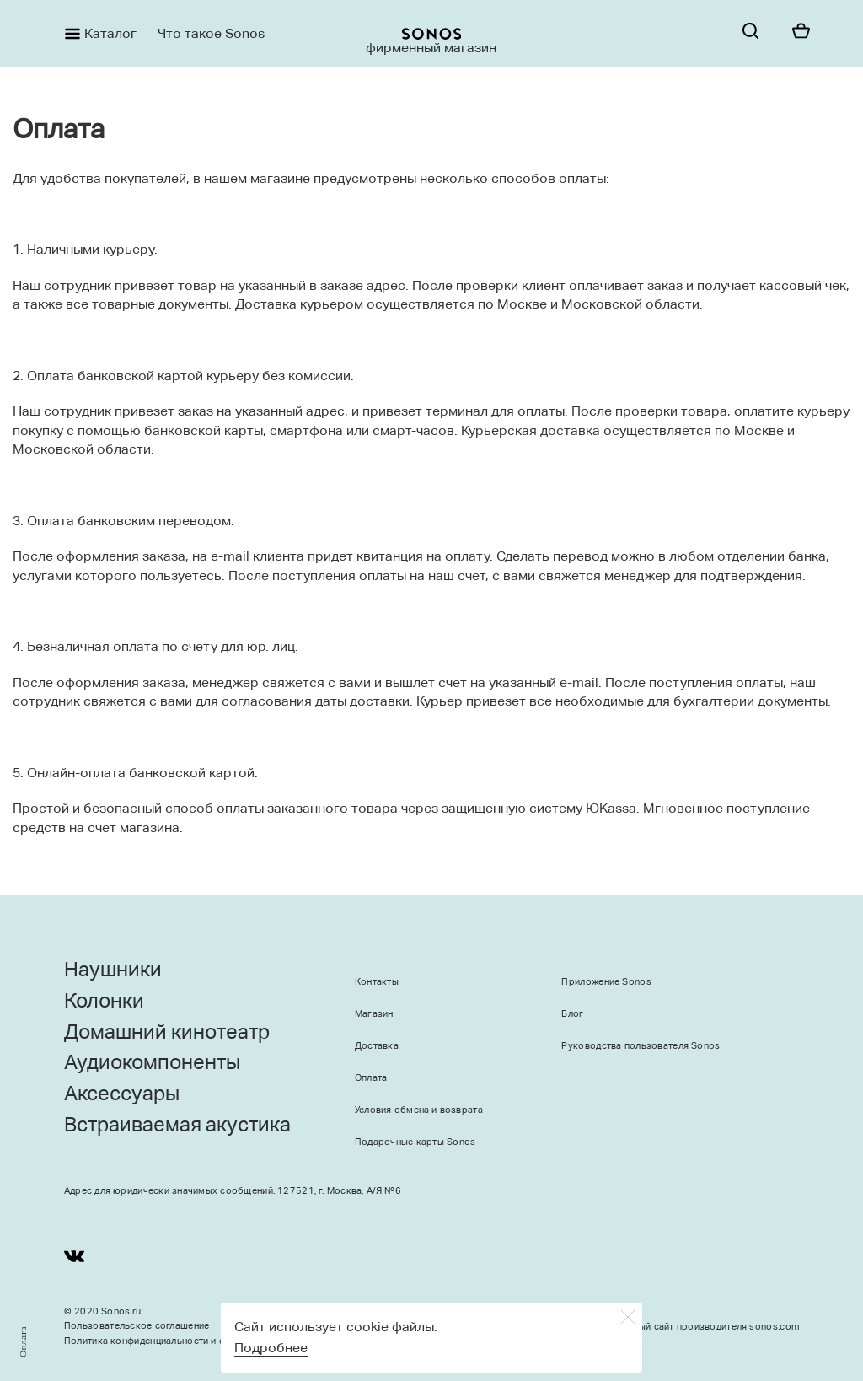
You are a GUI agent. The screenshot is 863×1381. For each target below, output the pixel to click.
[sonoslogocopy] (431, 33)
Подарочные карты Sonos (415, 1142)
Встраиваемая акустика (177, 1125)
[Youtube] (74, 1259)
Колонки (104, 1001)
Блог (572, 1013)
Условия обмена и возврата (419, 1109)
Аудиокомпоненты (152, 1062)
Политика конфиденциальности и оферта (159, 1340)
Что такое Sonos (211, 33)
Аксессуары (122, 1093)
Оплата (371, 1077)
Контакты (377, 981)
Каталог (110, 33)
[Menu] (64, 33)
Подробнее (271, 1348)
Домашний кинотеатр (167, 1032)
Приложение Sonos (606, 981)
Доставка (377, 1045)
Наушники (113, 970)
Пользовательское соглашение (137, 1325)
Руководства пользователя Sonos (640, 1045)
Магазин (374, 1013)
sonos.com (774, 1326)
